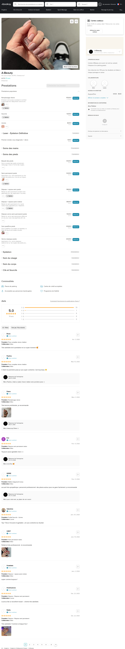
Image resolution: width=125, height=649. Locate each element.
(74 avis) (7, 78)
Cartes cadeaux (93, 20)
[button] (28, 4)
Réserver (75, 98)
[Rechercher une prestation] (63, 86)
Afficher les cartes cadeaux (95, 30)
